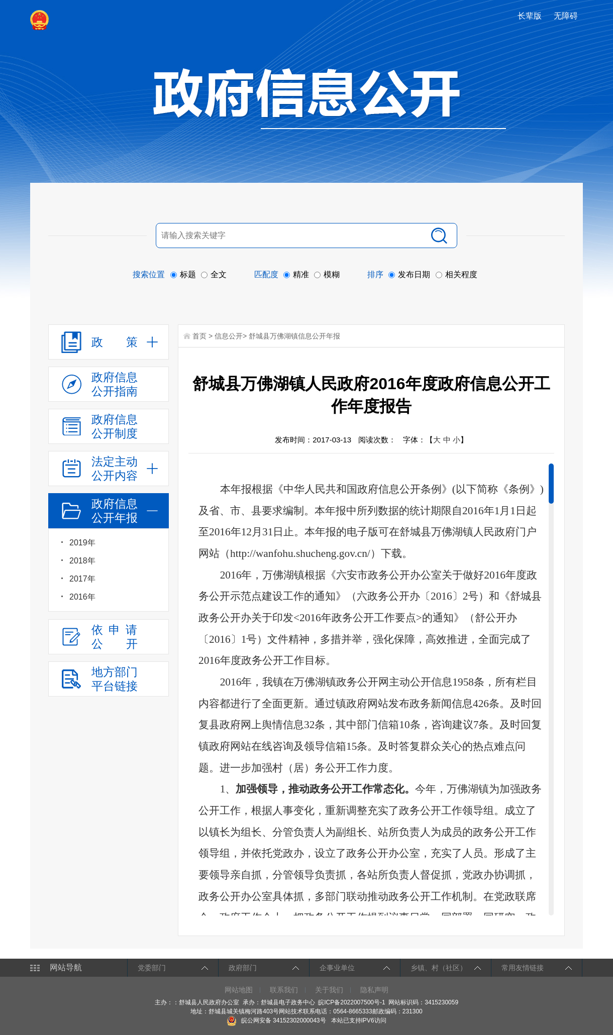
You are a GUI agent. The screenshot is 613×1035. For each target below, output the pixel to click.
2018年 (82, 560)
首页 (199, 336)
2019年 (82, 542)
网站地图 (239, 990)
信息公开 (229, 336)
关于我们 (329, 990)
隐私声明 (374, 990)
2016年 (82, 597)
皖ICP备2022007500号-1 (351, 1002)
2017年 (82, 578)
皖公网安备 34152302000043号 (276, 1020)
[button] (531, 16)
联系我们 (284, 990)
